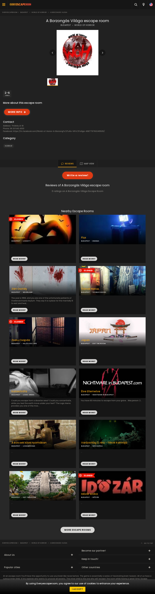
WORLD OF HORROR (84, 25)
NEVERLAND (28, 292)
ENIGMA (95, 241)
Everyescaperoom (9, 12)
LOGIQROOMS (29, 446)
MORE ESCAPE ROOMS (77, 529)
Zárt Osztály (19, 288)
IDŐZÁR (95, 497)
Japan (85, 340)
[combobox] (143, 4)
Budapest (24, 12)
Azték (15, 494)
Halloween (18, 237)
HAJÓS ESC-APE (30, 343)
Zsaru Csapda (21, 340)
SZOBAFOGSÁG (99, 292)
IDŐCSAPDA (97, 446)
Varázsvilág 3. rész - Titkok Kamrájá (104, 442)
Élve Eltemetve (90, 391)
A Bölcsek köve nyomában (29, 442)
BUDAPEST (66, 25)
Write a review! (77, 175)
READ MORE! (89, 259)
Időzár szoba (89, 494)
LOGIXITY (27, 241)
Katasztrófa (19, 391)
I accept (77, 589)
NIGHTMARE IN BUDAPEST (103, 394)
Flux (83, 237)
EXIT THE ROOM (99, 343)
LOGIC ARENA (28, 394)
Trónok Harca (90, 288)
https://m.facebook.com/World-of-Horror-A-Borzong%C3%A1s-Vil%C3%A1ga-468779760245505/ (59, 131)
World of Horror (39, 12)
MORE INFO (15, 112)
